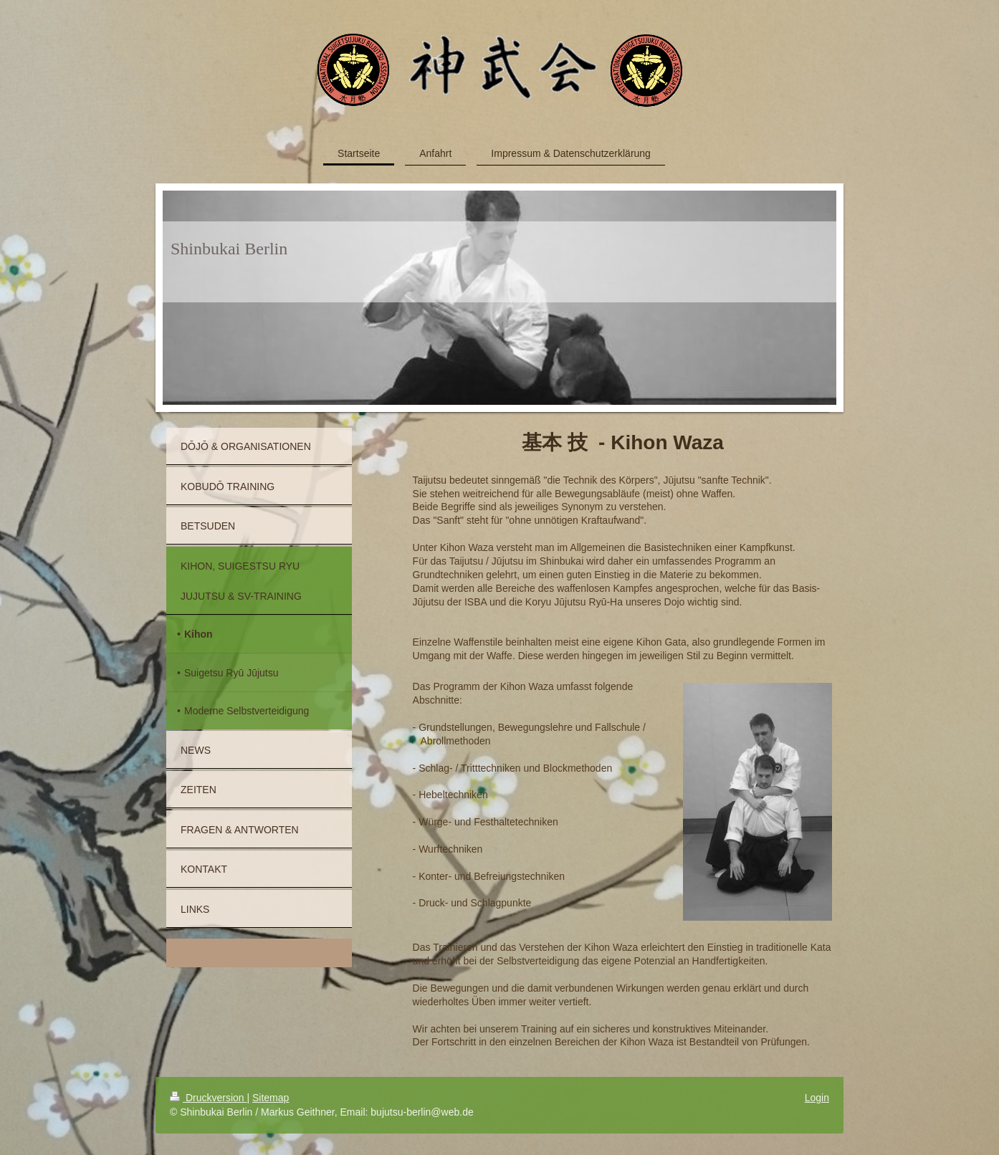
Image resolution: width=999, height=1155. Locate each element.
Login (817, 1097)
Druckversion (208, 1097)
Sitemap (270, 1097)
